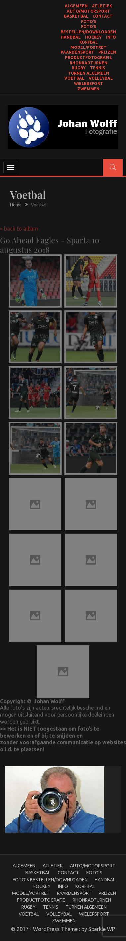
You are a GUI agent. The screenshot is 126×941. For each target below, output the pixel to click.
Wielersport (88, 83)
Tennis (97, 68)
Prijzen (107, 52)
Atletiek (102, 6)
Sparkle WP (101, 929)
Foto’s (88, 21)
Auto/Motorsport (88, 11)
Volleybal (101, 78)
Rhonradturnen (88, 63)
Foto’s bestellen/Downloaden (50, 879)
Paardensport (77, 52)
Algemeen (76, 6)
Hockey (93, 37)
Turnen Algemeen (88, 73)
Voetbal (74, 78)
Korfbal (88, 42)
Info (111, 37)
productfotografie (88, 57)
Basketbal (76, 16)
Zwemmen (88, 89)
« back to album (19, 226)
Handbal (71, 37)
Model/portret (88, 47)
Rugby (79, 68)
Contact (103, 16)
